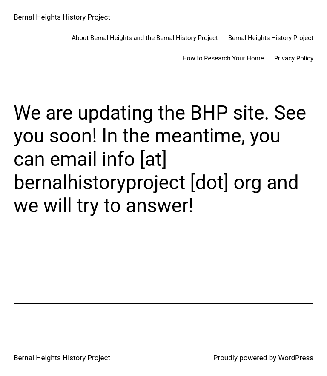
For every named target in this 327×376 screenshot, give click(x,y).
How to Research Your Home (223, 58)
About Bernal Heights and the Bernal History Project (145, 38)
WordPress (295, 357)
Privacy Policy (293, 58)
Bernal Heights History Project (62, 17)
